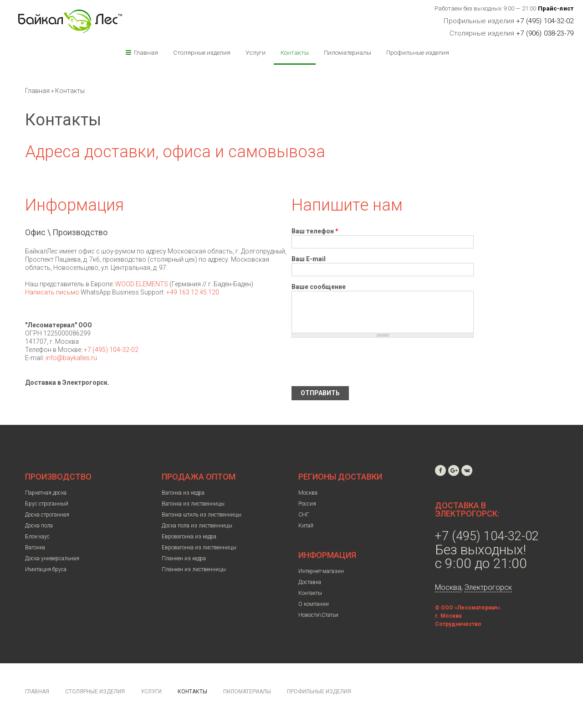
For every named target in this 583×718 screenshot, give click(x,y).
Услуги (255, 52)
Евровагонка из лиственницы (199, 547)
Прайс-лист (556, 8)
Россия (307, 504)
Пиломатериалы (347, 52)
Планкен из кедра (184, 558)
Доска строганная (47, 514)
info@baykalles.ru (71, 358)
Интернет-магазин (321, 571)
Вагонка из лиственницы (193, 504)
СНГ (303, 514)
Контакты (295, 52)
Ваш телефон (315, 231)
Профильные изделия (417, 52)
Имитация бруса (45, 569)
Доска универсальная (52, 558)
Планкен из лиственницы (194, 569)
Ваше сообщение (319, 286)
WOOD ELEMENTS (141, 284)
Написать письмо (52, 292)
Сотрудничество (458, 624)
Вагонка (35, 547)
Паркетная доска (45, 493)
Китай (305, 525)
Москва (307, 493)
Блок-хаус (37, 536)
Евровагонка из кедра (189, 536)
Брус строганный (46, 504)
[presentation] (361, 362)
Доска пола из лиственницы (197, 525)
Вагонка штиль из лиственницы (201, 514)
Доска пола (39, 525)
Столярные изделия (201, 52)
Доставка (309, 582)
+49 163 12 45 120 (192, 292)
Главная (146, 52)
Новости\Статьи (318, 615)
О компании (313, 604)
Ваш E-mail (309, 259)
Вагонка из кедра (183, 493)
